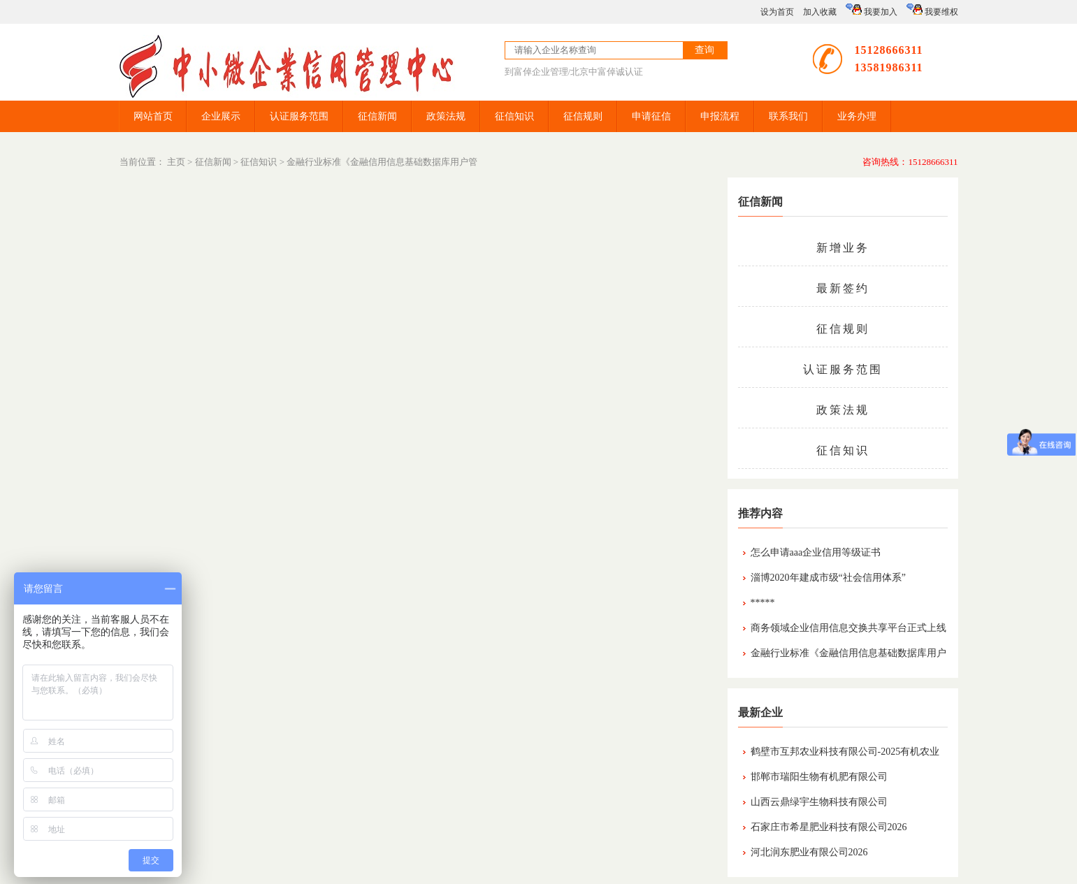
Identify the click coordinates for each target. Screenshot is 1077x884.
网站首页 (153, 116)
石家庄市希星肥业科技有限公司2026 (829, 827)
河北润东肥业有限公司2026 (809, 852)
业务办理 (856, 116)
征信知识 (514, 116)
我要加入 (871, 10)
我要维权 (932, 10)
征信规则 (582, 116)
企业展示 (220, 116)
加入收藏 (820, 12)
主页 (176, 162)
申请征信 (651, 116)
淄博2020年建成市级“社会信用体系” (828, 577)
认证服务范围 (299, 116)
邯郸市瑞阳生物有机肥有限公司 (819, 776)
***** (763, 602)
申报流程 (719, 116)
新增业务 (842, 248)
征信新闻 (377, 116)
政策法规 (445, 116)
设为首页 (777, 12)
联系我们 (788, 116)
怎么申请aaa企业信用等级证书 (816, 552)
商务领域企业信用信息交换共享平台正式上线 (848, 628)
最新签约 (842, 288)
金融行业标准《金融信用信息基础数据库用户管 (382, 162)
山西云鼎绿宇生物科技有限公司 (819, 802)
